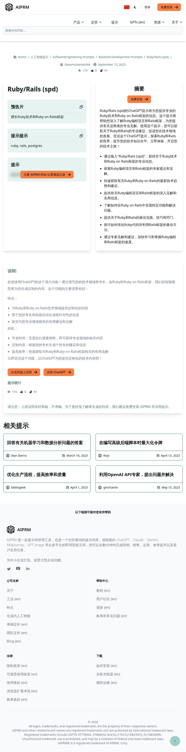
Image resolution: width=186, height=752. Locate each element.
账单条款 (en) (17, 699)
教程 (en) (103, 590)
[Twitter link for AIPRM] (9, 569)
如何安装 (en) (106, 665)
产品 (78, 22)
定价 (96, 22)
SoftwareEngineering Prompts (74, 57)
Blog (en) (14, 641)
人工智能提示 (40, 57)
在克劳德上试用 (24, 372)
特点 (10, 607)
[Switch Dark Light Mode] (135, 7)
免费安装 (169, 7)
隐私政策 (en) (17, 665)
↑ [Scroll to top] (175, 741)
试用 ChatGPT (59, 372)
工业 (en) (13, 599)
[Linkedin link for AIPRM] (28, 569)
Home (22, 57)
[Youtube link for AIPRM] (18, 569)
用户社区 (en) (106, 599)
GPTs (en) (137, 22)
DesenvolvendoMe (77, 64)
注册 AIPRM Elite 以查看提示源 (47, 174)
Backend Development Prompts (121, 57)
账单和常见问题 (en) (111, 616)
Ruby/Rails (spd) (158, 57)
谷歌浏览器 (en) (108, 674)
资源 (159, 22)
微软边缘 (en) (106, 682)
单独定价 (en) (17, 624)
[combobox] (93, 30)
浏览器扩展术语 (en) (22, 691)
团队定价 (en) (17, 632)
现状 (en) (103, 607)
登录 (147, 7)
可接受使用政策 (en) (22, 674)
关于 (177, 22)
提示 (114, 22)
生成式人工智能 (18, 616)
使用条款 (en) (17, 682)
